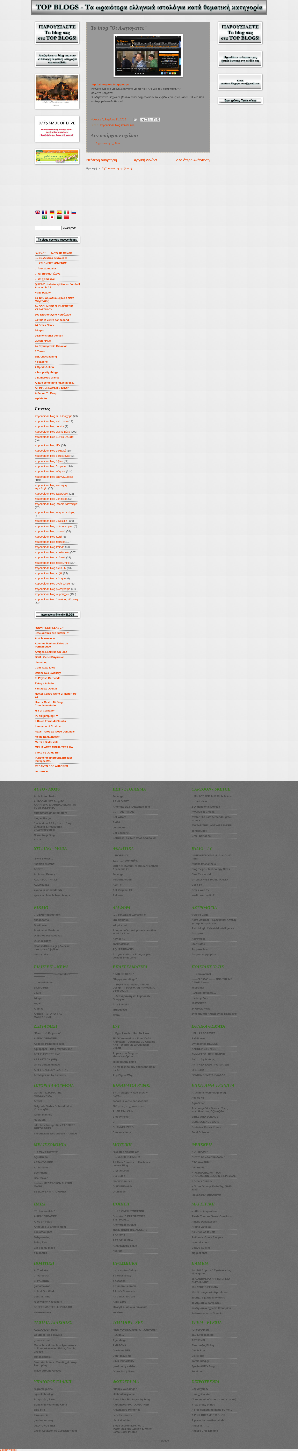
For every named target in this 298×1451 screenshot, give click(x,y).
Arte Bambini (121, 1004)
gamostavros (42, 1286)
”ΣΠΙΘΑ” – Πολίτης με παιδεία (54, 252)
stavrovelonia (42, 1312)
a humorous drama (47, 377)
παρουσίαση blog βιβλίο (49, 461)
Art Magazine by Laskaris (50, 1075)
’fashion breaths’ (44, 863)
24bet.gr (118, 796)
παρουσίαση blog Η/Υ (47, 445)
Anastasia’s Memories (126, 1409)
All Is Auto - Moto (45, 796)
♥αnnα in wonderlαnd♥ (48, 890)
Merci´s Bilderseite (47, 742)
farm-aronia (41, 1415)
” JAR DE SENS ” (124, 974)
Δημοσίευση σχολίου (108, 143)
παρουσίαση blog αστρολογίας (53, 455)
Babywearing (42, 1237)
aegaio (38, 1003)
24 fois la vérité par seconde (130, 1101)
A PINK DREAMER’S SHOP (52, 387)
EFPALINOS (41, 1280)
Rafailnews (198, 1038)
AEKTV (117, 884)
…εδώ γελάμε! (200, 998)
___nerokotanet (201, 974)
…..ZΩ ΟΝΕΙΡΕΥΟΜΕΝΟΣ (51, 263)
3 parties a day (122, 1275)
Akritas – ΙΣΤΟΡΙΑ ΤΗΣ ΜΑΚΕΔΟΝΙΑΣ (48, 1015)
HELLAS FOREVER (203, 1033)
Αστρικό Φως (199, 949)
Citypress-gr (42, 1275)
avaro (116, 1015)
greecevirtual (42, 1340)
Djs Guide (119, 1175)
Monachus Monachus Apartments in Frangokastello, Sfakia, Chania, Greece (55, 1348)
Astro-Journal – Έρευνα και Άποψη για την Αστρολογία (213, 921)
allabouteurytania (124, 1394)
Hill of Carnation (45, 710)
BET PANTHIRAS (123, 811)
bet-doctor (119, 827)
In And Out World (45, 1291)
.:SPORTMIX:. (121, 855)
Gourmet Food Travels (48, 1334)
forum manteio (43, 1114)
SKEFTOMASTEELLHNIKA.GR (53, 1307)
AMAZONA (119, 1345)
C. (114, 1121)
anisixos (118, 1312)
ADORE (39, 869)
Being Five (40, 1242)
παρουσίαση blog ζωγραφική (51, 493)
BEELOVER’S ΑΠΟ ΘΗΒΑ (50, 1191)
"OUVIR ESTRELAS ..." (49, 627)
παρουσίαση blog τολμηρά (50, 578)
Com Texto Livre (45, 667)
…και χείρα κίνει (45, 279)
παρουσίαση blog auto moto (51, 421)
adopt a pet (120, 925)
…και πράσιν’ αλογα (125, 1270)
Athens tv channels (203, 863)
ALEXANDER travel (46, 1329)
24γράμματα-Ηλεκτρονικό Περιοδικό (214, 1013)
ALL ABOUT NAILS (46, 879)
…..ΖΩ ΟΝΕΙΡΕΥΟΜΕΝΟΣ (129, 1211)
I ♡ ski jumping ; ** (46, 715)
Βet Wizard (119, 817)
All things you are (124, 1296)
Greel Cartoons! (201, 835)
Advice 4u (119, 938)
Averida (117, 1250)
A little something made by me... (55, 382)
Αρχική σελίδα (145, 160)
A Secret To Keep (46, 393)
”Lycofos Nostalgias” (126, 1151)
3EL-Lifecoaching (46, 356)
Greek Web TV (200, 890)
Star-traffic (198, 944)
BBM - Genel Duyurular (49, 657)
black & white (121, 1420)
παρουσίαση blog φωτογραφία (53, 588)
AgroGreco (41, 1157)
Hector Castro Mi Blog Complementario (49, 704)
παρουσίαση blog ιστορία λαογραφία (56, 503)
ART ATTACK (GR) (45, 1059)
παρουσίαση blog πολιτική (50, 557)
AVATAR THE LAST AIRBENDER (211, 825)
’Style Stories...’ (44, 858)
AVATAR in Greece (203, 811)
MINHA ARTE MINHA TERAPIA (54, 747)
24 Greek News (44, 325)
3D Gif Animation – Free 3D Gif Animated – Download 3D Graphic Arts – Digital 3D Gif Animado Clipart (134, 1043)
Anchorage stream (124, 1224)
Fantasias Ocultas (46, 688)
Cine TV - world (201, 874)
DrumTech (119, 1191)
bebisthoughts (43, 1231)
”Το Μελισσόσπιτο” (46, 1151)
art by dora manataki (47, 1064)
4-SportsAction (44, 367)
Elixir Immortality (123, 1360)
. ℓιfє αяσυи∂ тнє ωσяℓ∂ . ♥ (52, 633)
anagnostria (41, 919)
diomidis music (122, 1181)
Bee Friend (41, 1172)
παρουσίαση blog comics (49, 426)
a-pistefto (41, 398)
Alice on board (43, 1221)
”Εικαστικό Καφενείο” (47, 1033)
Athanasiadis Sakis (125, 1245)
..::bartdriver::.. (200, 801)
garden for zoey (44, 1420)
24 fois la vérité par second (52, 319)
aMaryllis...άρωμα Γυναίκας (130, 1307)
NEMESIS (40, 1119)
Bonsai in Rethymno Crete (50, 1404)
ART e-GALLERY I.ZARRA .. (51, 1069)
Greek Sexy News (124, 1371)
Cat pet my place (44, 1247)
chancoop (41, 662)
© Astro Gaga (199, 914)
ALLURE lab (41, 884)
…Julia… (118, 1334)
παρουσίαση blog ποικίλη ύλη (117, 125)
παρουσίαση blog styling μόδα (52, 431)
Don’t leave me (122, 1355)
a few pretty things (46, 372)
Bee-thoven (41, 1178)
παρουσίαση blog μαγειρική (51, 520)
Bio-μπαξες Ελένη (45, 1399)
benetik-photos (122, 1415)
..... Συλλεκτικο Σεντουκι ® (51, 258)
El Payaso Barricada (47, 678)
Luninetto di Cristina (48, 726)
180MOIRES (198, 1003)
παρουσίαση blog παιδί (48, 536)
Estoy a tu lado (44, 683)
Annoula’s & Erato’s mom (50, 1226)
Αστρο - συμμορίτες (203, 954)
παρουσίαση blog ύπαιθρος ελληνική (56, 599)
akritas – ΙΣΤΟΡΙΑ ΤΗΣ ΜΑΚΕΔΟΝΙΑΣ (48, 1094)
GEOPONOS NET (44, 1425)
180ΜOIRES (41, 987)
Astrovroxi (198, 938)
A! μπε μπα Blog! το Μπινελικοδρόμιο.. (125, 1055)
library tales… (42, 954)
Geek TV (196, 884)
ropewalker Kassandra (48, 1301)
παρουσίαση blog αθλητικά (50, 450)
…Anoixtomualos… (47, 268)
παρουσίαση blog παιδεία (50, 541)
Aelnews (118, 895)
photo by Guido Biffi (47, 752)
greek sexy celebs (124, 1366)
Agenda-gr (119, 1340)
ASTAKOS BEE (43, 1162)
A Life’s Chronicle (124, 1291)
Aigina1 (39, 1008)
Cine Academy (122, 1132)
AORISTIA (119, 1235)
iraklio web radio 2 (203, 895)
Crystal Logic (121, 1170)
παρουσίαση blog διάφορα (50, 466)
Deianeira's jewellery (48, 672)
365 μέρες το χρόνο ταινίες (129, 1106)
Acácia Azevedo (45, 638)
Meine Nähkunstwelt (47, 736)
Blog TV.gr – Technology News (210, 869)
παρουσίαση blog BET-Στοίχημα (53, 416)
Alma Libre (119, 1301)
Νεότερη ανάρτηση (101, 160)
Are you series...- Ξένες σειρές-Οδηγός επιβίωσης (132, 956)
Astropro (197, 933)
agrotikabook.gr (44, 1394)
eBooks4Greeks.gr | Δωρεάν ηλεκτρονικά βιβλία (52, 947)
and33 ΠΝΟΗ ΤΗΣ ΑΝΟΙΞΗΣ (130, 1229)
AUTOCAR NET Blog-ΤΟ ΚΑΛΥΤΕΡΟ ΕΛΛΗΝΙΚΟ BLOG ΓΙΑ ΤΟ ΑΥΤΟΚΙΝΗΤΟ (55, 804)
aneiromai (197, 987)
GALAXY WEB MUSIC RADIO (209, 879)
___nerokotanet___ (46, 982)
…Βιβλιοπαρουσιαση (47, 914)
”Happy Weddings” (125, 979)
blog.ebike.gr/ (42, 818)
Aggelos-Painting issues (49, 1043)
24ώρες (39, 330)
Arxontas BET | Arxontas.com (131, 806)
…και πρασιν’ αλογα (47, 273)
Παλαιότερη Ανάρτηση (192, 160)
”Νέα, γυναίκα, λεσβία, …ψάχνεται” (135, 1329)
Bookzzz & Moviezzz (46, 930)
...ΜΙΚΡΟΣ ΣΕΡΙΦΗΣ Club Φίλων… (212, 796)
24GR (37, 992)
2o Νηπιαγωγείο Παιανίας (51, 346)
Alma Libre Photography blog (131, 1399)
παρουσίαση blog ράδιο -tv (50, 567)
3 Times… (41, 351)
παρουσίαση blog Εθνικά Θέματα (54, 436)
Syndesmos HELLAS (204, 1043)
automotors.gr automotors (50, 812)
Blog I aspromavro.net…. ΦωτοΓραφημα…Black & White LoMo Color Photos (132, 1429)
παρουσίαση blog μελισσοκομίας (54, 526)
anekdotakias (121, 944)
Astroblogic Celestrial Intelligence (212, 928)
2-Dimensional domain (49, 335)
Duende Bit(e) (42, 940)
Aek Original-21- (123, 890)
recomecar (41, 771)
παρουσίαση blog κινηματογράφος (55, 512)
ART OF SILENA (123, 1240)
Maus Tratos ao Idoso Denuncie (55, 731)
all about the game (124, 1061)
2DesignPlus (43, 340)
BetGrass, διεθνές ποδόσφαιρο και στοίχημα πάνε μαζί (134, 839)
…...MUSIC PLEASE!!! (126, 1157)
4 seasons (41, 361)
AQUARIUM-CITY (123, 949)
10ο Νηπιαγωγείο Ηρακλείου (53, 314)
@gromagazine (43, 1388)
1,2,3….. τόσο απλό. (125, 860)
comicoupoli (199, 830)
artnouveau (120, 1009)
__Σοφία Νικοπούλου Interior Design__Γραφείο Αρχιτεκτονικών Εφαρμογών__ (134, 987)
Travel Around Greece (47, 1370)
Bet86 (116, 822)
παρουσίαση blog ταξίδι (49, 573)
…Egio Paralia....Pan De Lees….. (133, 1033)
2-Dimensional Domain (205, 806)
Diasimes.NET (121, 1350)
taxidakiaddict (43, 1356)
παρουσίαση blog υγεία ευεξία (52, 583)
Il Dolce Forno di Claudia (50, 721)
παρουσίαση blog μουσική (50, 531)
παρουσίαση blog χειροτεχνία (52, 594)
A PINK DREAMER (45, 1038)
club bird (39, 1409)
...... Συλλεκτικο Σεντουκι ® (129, 914)
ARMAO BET (121, 801)
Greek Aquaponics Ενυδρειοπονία (55, 1430)
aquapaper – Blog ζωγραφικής (53, 1048)
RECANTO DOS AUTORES (51, 766)
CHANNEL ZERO (123, 1127)
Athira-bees (41, 1167)
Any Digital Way (123, 1075)
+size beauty (43, 292)
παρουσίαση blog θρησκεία (51, 498)
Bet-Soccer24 (121, 832)
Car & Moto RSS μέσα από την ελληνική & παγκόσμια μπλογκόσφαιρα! (53, 826)
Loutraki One (42, 1296)
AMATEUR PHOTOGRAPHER (131, 1404)
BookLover (41, 925)
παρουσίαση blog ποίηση (50, 546)
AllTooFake (41, 1270)
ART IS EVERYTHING (47, 1054)
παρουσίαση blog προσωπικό (52, 562)
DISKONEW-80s (122, 1186)
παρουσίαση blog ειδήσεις (50, 471)
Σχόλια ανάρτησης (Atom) (117, 168)
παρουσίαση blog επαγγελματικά (54, 476)
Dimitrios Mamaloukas (48, 935)
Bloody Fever (121, 1116)
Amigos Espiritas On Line (51, 651)
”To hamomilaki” (44, 1211)
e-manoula (40, 1252)
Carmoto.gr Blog (44, 835)
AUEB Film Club (123, 1111)
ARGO (38, 1101)
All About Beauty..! (45, 874)
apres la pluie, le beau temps (52, 895)
